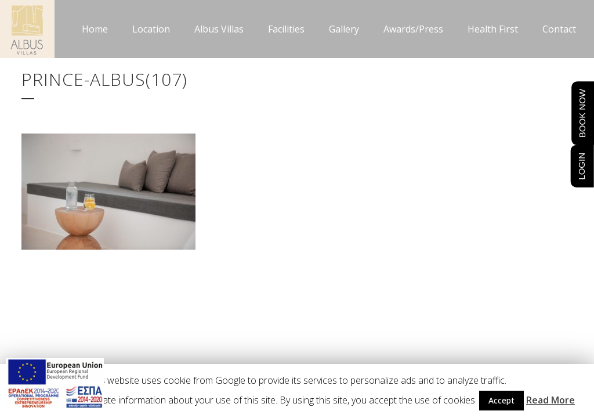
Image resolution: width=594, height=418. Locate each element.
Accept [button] (501, 400)
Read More (550, 400)
